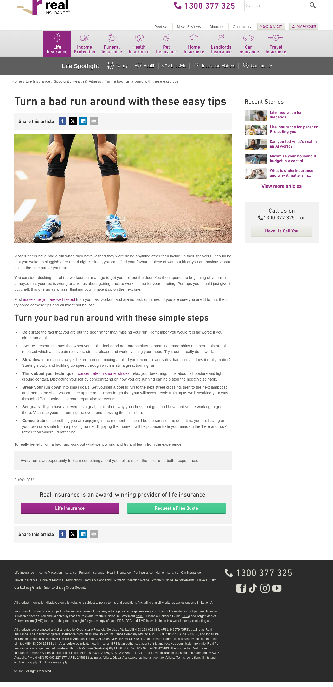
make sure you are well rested (49, 304)
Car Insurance (248, 47)
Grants (36, 593)
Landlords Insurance (221, 47)
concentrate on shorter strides (103, 378)
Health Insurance (139, 47)
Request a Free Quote (176, 513)
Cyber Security (76, 593)
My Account (306, 26)
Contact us (242, 27)
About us (216, 27)
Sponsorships (53, 593)
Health (144, 71)
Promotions (74, 585)
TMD (39, 626)
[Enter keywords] (275, 11)
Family (117, 71)
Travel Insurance (275, 47)
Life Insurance (57, 47)
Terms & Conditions (98, 585)
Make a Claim (271, 26)
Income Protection (84, 47)
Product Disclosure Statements (173, 585)
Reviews (161, 27)
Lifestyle (174, 71)
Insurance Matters (214, 71)
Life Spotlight (80, 71)
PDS (140, 621)
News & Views (189, 27)
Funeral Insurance (111, 47)
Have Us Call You (281, 236)
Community (257, 71)
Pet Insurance (166, 47)
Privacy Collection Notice (131, 585)
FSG (185, 621)
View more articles (281, 191)
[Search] (312, 11)
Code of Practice (51, 585)
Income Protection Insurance (56, 578)
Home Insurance (194, 47)
